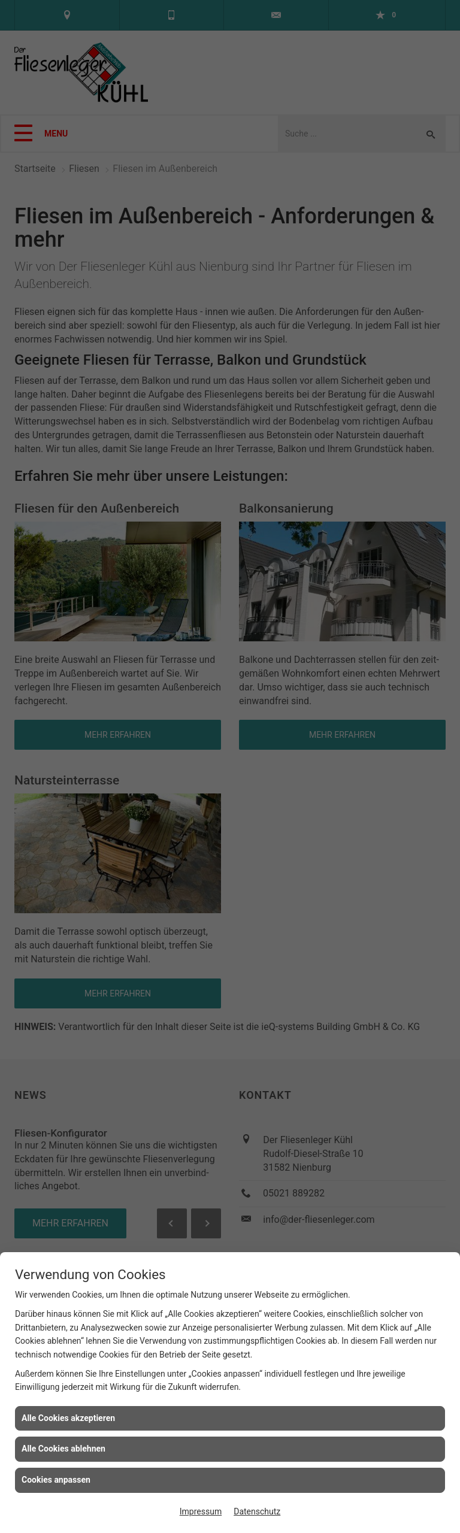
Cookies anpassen (56, 1479)
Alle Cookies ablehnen (63, 1448)
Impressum (201, 1511)
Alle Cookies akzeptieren (68, 1418)
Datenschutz (257, 1511)
